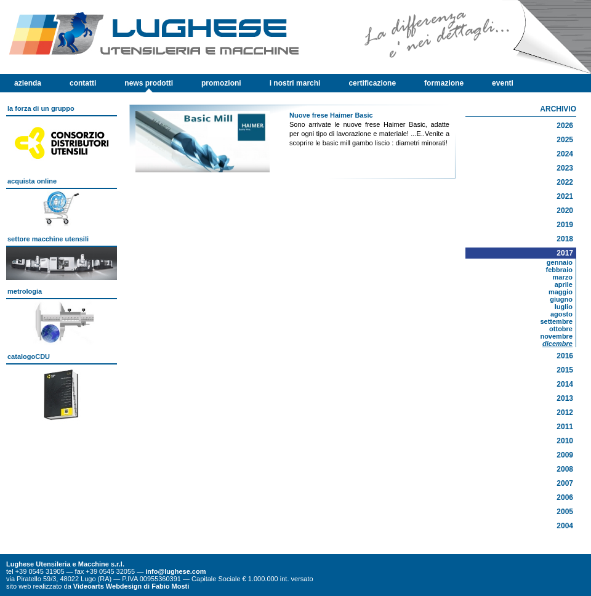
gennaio (560, 262)
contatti (83, 83)
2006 (565, 497)
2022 (565, 182)
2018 (565, 239)
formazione (444, 83)
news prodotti (148, 83)
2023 (565, 168)
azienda (27, 83)
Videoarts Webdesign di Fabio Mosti (131, 586)
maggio (561, 292)
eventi (502, 83)
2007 (565, 483)
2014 (565, 384)
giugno (561, 299)
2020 (565, 210)
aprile (564, 284)
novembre (556, 336)
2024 (565, 154)
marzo (563, 277)
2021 (565, 196)
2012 (565, 412)
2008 (565, 469)
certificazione (372, 83)
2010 (565, 441)
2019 (565, 224)
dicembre (557, 343)
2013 (565, 398)
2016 (565, 356)
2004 (565, 526)
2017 (565, 253)
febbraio (559, 269)
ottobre (561, 328)
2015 (565, 370)
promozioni (221, 83)
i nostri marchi (295, 83)
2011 (565, 426)
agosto (561, 314)
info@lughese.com (175, 571)
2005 (565, 511)
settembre (556, 321)
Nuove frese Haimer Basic (331, 115)
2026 (565, 125)
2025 (565, 139)
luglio (564, 306)
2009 (565, 455)
